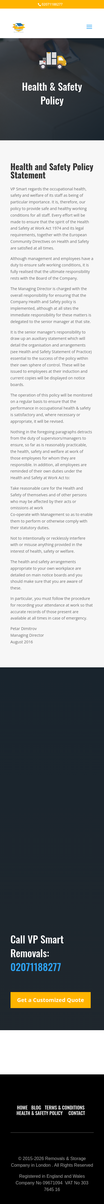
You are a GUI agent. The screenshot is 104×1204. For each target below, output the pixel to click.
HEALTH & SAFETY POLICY (41, 1112)
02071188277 (52, 4)
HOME (22, 1107)
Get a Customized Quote (50, 1000)
